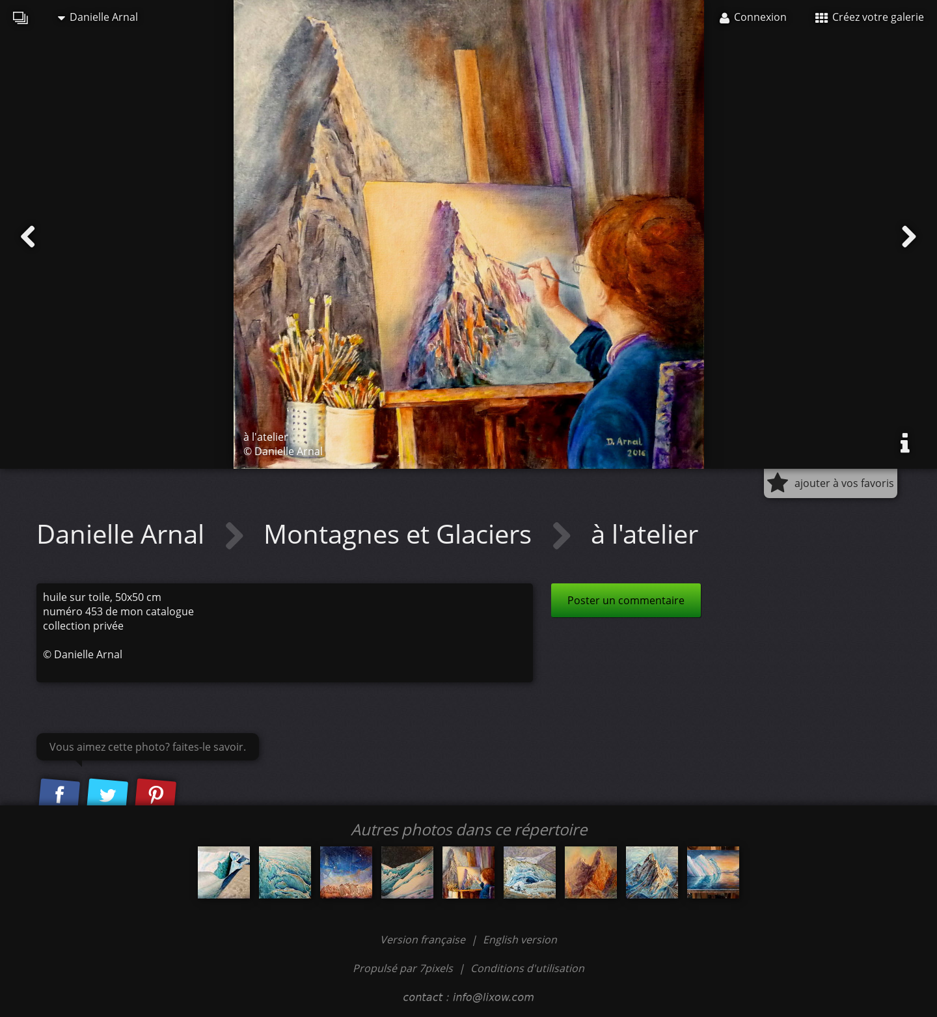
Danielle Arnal (98, 17)
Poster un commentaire (626, 600)
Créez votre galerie (869, 17)
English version (520, 939)
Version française (424, 939)
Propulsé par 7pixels (403, 968)
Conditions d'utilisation (527, 968)
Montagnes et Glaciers (401, 533)
